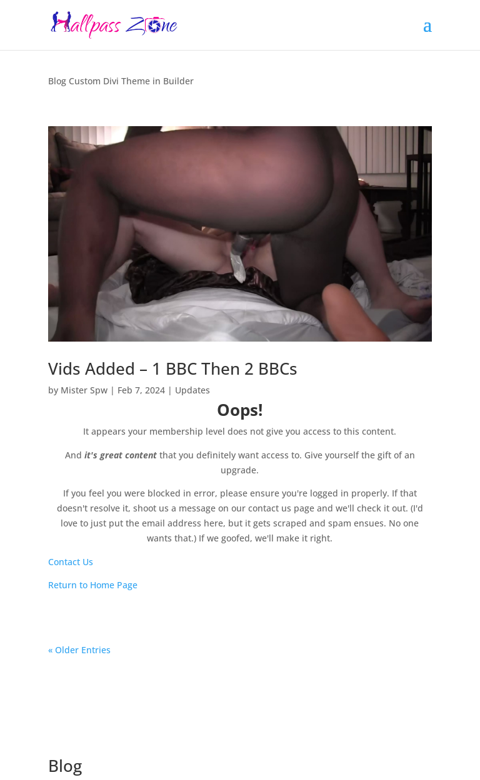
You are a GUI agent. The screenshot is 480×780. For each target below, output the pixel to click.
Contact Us (70, 562)
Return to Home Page (93, 585)
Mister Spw (84, 390)
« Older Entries (79, 650)
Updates (192, 390)
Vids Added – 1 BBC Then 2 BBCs (173, 368)
